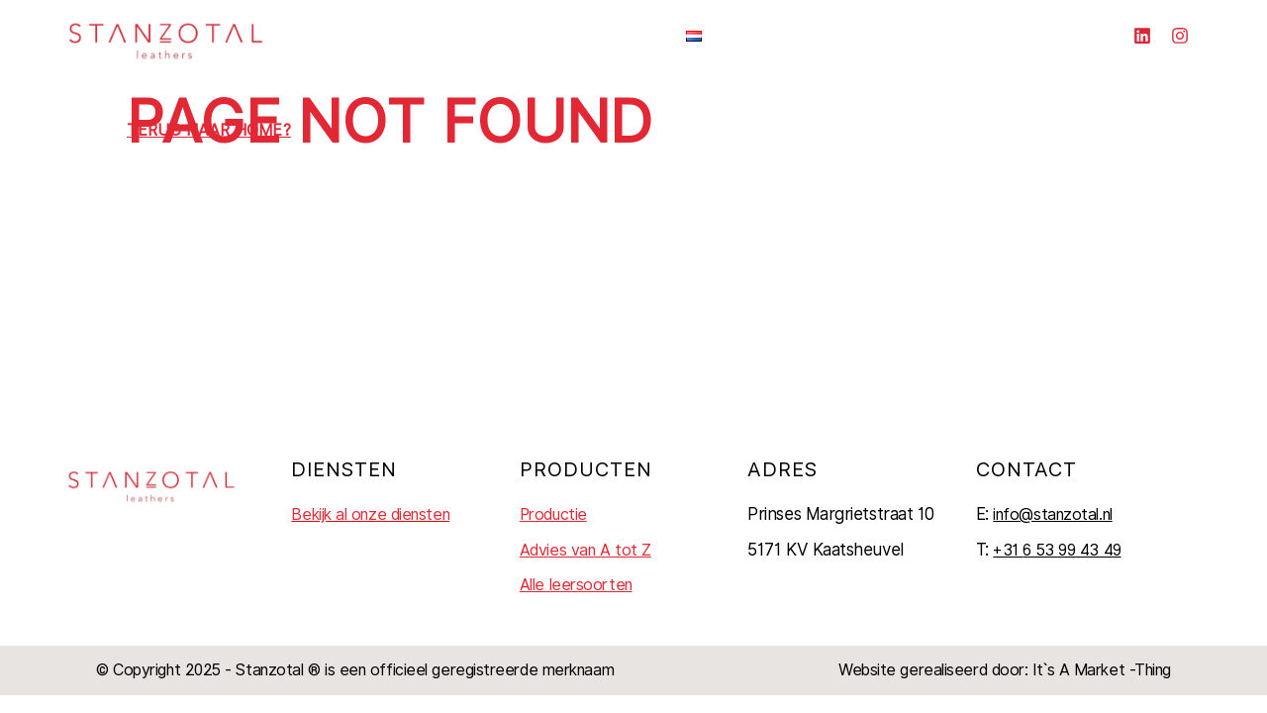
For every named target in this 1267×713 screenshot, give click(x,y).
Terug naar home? (209, 130)
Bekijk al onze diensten (370, 514)
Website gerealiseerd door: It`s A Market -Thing (1004, 670)
